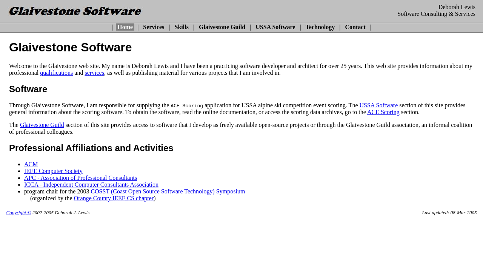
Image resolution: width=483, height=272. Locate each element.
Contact (355, 27)
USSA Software (275, 27)
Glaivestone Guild (222, 27)
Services (153, 27)
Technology (320, 27)
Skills (182, 27)
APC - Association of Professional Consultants (80, 178)
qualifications (56, 73)
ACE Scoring (383, 112)
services (94, 73)
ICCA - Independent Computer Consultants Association (91, 184)
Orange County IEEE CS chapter (114, 198)
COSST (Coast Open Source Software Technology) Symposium (168, 191)
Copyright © (18, 212)
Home (125, 27)
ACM (31, 164)
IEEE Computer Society (53, 171)
